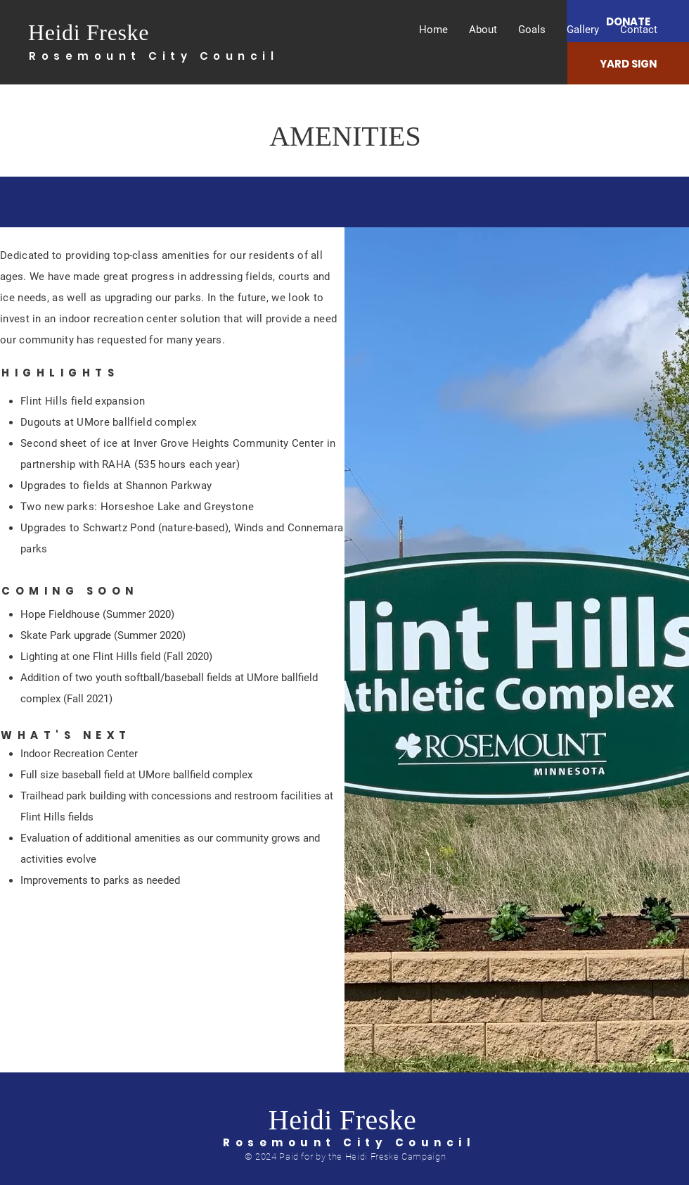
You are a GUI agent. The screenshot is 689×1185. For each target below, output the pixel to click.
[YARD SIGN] (628, 63)
